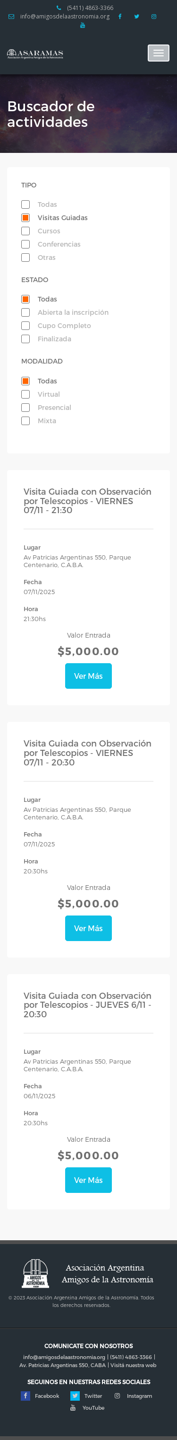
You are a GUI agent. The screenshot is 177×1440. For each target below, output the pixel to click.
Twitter (86, 1396)
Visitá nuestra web (133, 1365)
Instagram (132, 1396)
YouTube (86, 1408)
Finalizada (54, 339)
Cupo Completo (64, 325)
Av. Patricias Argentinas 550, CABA (62, 1365)
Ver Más (88, 675)
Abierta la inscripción (73, 312)
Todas (47, 204)
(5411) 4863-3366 (85, 8)
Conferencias (59, 244)
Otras (47, 257)
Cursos (49, 231)
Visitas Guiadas (63, 217)
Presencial (54, 407)
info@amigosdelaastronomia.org (59, 16)
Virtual (49, 394)
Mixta (47, 421)
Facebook (40, 1396)
